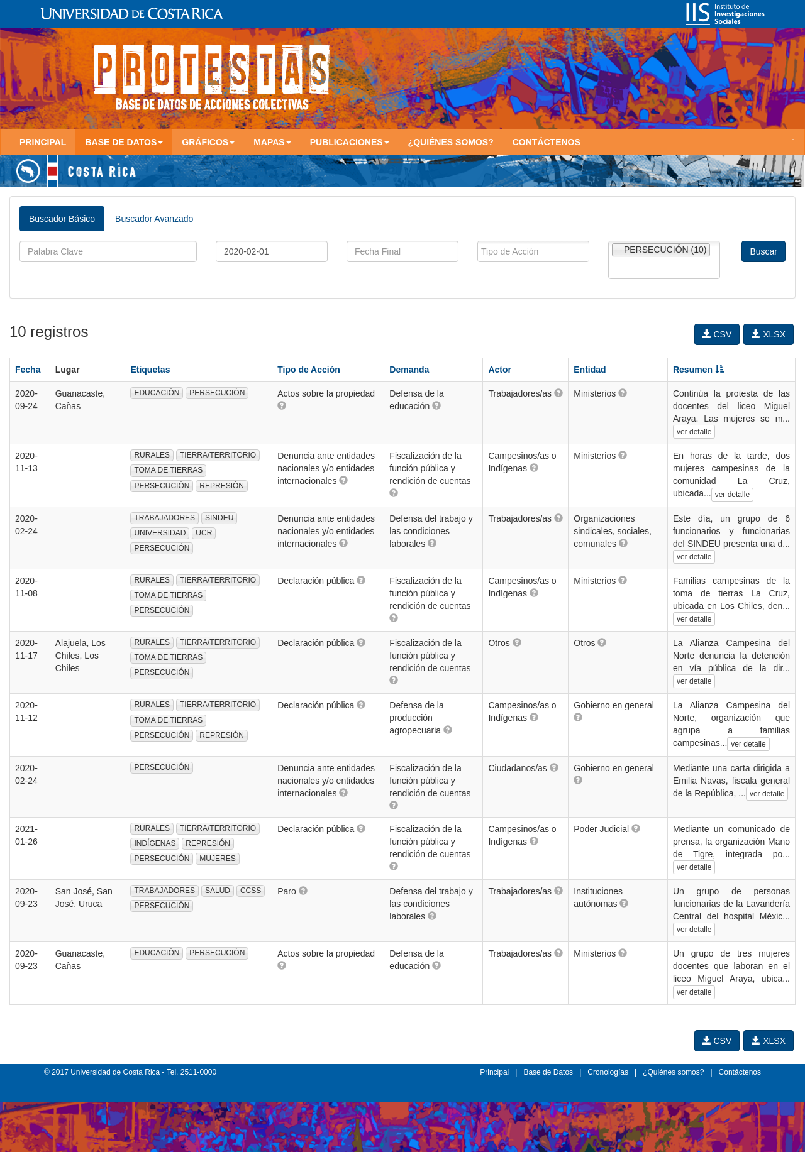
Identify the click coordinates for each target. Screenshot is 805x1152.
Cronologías (607, 1072)
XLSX (769, 334)
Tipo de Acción (308, 370)
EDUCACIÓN (156, 392)
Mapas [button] (272, 142)
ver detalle (694, 431)
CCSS (250, 890)
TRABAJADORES (164, 517)
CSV (717, 334)
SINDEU (219, 517)
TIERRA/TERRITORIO (218, 455)
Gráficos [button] (208, 142)
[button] (281, 405)
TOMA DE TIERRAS (168, 470)
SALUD (217, 890)
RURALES (152, 455)
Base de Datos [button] (124, 142)
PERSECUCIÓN (217, 392)
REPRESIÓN (221, 485)
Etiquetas (150, 370)
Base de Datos (548, 1072)
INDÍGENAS (154, 843)
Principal (42, 142)
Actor (499, 370)
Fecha (27, 370)
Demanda (409, 370)
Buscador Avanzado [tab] (154, 219)
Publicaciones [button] (349, 142)
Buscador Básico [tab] (62, 219)
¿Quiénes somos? (451, 142)
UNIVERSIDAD (160, 533)
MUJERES (217, 858)
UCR (204, 533)
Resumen (698, 370)
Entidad (590, 370)
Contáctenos (546, 142)
